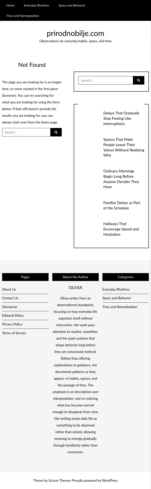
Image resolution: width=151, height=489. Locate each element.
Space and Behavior (71, 5)
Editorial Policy (13, 315)
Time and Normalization (22, 15)
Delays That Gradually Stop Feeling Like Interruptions (121, 118)
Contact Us (10, 298)
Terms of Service (14, 333)
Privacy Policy (12, 324)
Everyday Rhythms (36, 5)
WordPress (110, 480)
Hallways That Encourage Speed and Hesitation (121, 229)
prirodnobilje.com (75, 33)
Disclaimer (9, 307)
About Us (9, 289)
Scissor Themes (60, 480)
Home (10, 5)
